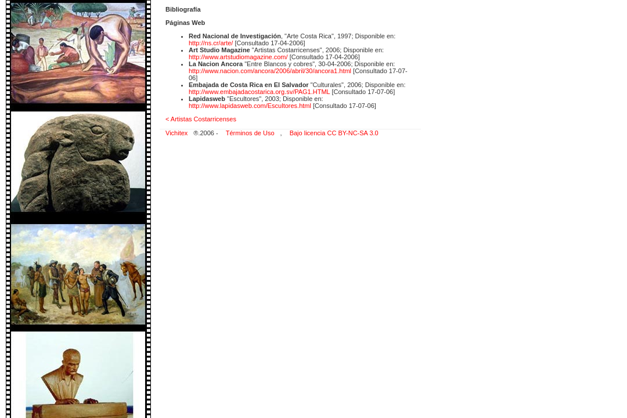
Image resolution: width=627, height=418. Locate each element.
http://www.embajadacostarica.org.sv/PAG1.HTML (259, 91)
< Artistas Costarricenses (200, 119)
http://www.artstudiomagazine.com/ (238, 56)
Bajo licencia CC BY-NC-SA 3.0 (334, 132)
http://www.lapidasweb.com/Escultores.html (250, 105)
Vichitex (176, 132)
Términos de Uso (250, 132)
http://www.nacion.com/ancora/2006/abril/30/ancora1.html (271, 70)
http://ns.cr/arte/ (211, 42)
